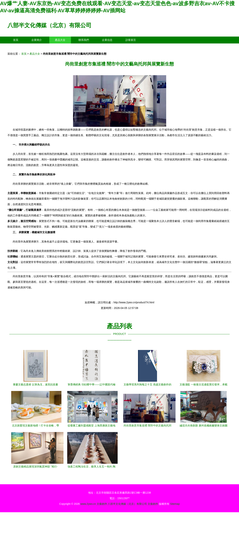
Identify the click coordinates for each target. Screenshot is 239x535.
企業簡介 (36, 39)
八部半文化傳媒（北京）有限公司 (49, 25)
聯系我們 (83, 39)
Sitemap (175, 503)
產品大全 (60, 39)
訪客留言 (130, 39)
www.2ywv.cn (88, 503)
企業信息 (107, 39)
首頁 (15, 39)
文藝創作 (102, 503)
